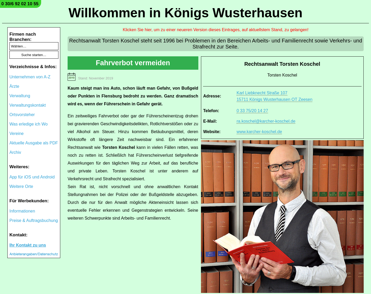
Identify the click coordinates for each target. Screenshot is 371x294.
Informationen (22, 211)
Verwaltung (19, 96)
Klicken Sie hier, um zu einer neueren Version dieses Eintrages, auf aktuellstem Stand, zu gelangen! (216, 30)
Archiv (15, 152)
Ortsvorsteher (22, 114)
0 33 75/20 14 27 (252, 110)
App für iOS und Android (32, 177)
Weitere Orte (21, 186)
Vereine (16, 133)
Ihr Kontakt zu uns (27, 245)
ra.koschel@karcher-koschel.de (266, 121)
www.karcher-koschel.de (259, 131)
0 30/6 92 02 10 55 (20, 3)
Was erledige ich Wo (28, 124)
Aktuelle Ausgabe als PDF (33, 143)
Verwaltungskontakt (27, 105)
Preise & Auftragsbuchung (33, 220)
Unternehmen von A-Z (30, 77)
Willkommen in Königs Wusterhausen (185, 13)
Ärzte (14, 86)
